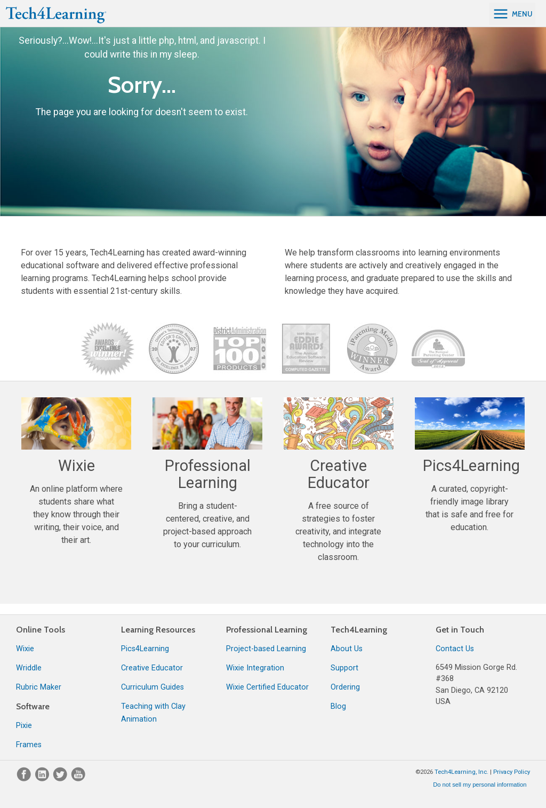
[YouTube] (78, 779)
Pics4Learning (145, 648)
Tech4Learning (359, 630)
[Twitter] (61, 779)
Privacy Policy (511, 772)
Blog (338, 706)
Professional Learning (266, 630)
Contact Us (455, 648)
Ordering (345, 687)
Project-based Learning (266, 648)
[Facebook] (25, 779)
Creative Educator (152, 668)
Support (344, 668)
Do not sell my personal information (479, 784)
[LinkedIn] (43, 779)
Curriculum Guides (152, 687)
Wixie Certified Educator (267, 687)
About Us (347, 648)
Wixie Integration (255, 668)
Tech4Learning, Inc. (461, 772)
